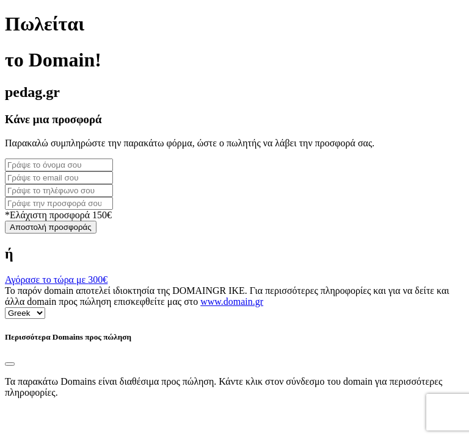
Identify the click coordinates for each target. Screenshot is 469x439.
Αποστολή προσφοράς (51, 227)
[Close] (10, 364)
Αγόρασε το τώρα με (56, 279)
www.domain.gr (231, 301)
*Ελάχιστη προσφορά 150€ (58, 215)
